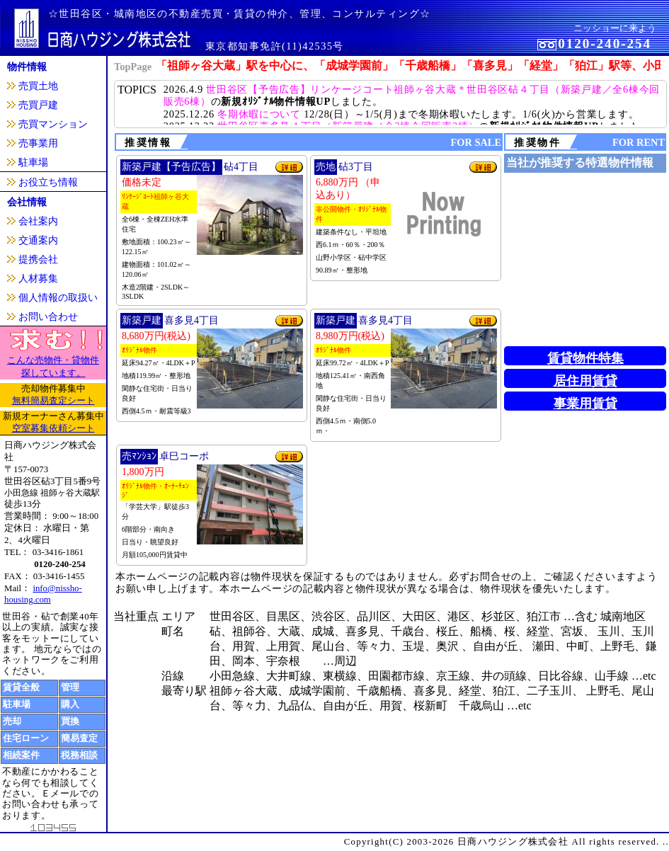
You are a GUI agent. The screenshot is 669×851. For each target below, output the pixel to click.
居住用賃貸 (585, 381)
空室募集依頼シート (53, 428)
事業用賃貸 (585, 403)
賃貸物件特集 (585, 358)
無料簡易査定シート (53, 401)
